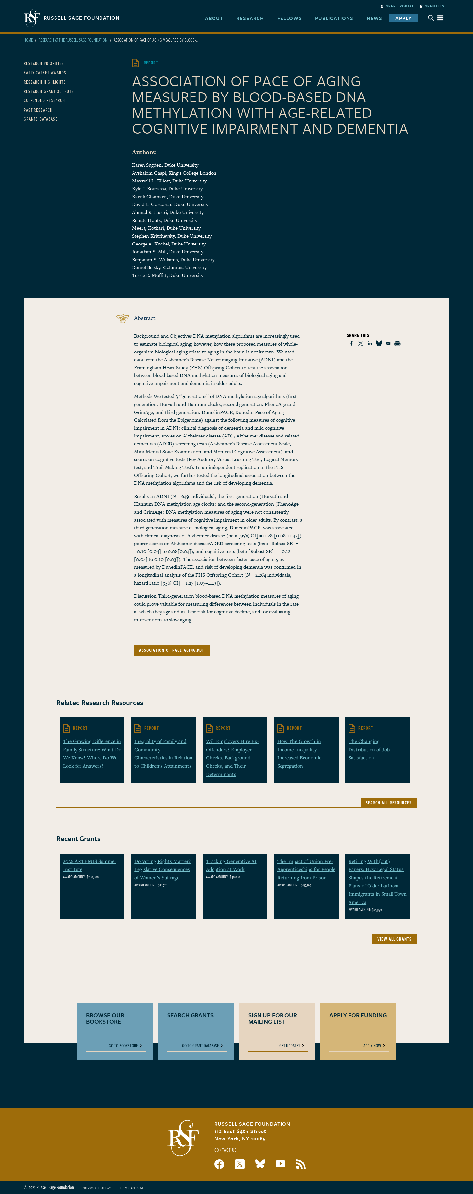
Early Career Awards (45, 72)
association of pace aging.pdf (172, 650)
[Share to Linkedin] (370, 343)
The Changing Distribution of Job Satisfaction (369, 749)
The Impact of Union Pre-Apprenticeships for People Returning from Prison (306, 869)
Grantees (434, 6)
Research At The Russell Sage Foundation (73, 39)
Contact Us (225, 1149)
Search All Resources (389, 802)
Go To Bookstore (123, 1045)
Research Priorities (44, 63)
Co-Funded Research (44, 100)
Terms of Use (131, 1187)
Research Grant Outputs (49, 91)
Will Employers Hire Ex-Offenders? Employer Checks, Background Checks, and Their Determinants (232, 757)
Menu (436, 18)
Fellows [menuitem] (289, 18)
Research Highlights (45, 81)
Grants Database (40, 119)
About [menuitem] (214, 18)
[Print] (397, 343)
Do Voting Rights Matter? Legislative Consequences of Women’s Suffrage (162, 869)
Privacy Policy (96, 1187)
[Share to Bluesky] (379, 343)
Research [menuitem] (250, 18)
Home (28, 39)
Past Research (38, 109)
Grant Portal (400, 6)
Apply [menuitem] (403, 18)
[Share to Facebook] (351, 343)
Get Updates (289, 1045)
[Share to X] (360, 343)
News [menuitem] (374, 18)
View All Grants (394, 938)
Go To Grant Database (200, 1045)
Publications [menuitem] (334, 18)
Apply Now (372, 1045)
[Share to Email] (388, 343)
